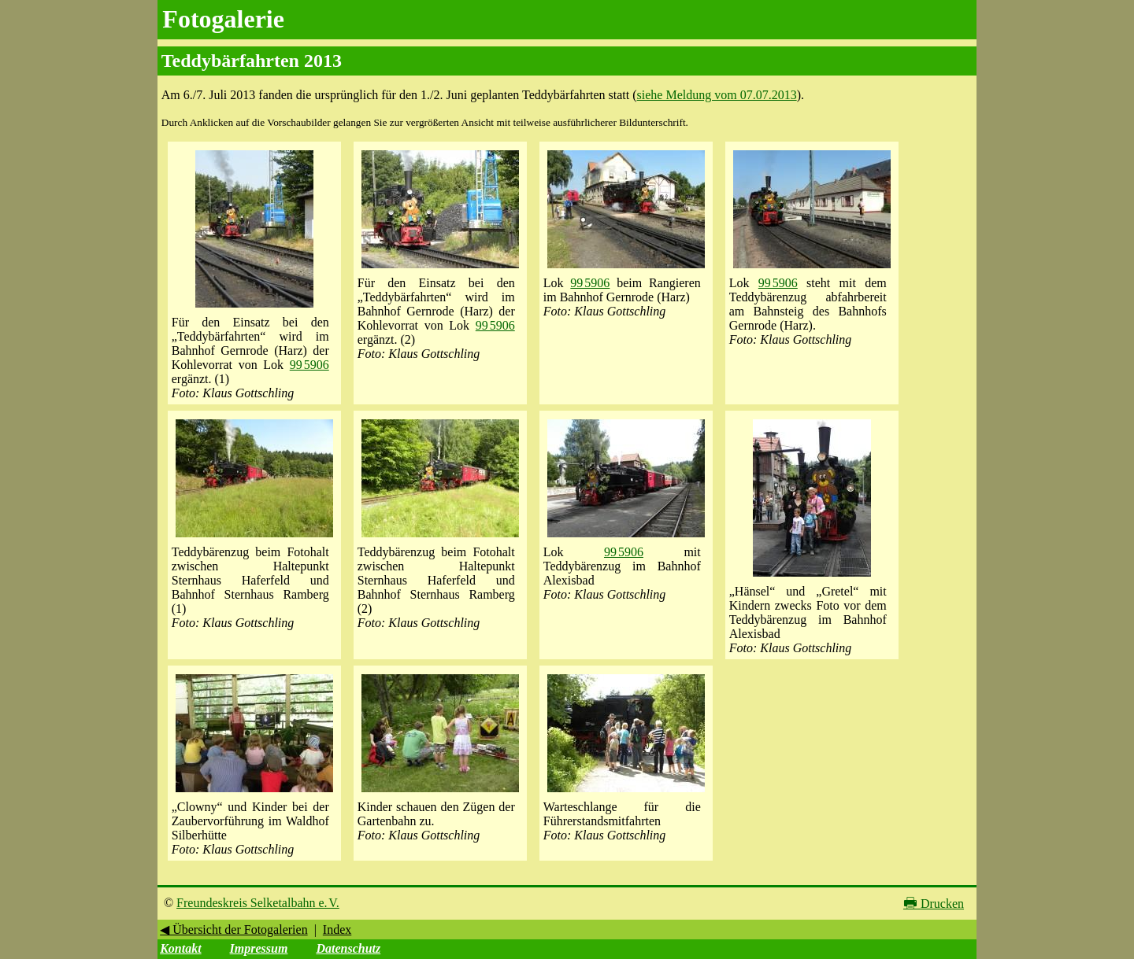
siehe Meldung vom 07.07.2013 (717, 94)
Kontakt (180, 948)
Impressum (259, 948)
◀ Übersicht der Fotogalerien (234, 929)
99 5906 (309, 364)
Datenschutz (348, 948)
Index (337, 929)
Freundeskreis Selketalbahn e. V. (257, 902)
